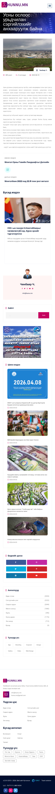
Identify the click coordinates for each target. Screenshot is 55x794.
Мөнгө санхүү (11, 609)
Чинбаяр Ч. (41, 70)
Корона (17, 752)
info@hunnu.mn (27, 293)
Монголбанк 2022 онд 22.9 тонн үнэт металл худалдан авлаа (27, 182)
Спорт (20, 734)
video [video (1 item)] (19, 651)
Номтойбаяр (23, 756)
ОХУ (41, 756)
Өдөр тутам (10, 596)
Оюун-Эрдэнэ (30, 752)
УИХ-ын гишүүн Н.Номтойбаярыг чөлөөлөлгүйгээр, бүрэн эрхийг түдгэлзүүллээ (24, 231)
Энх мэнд (9, 621)
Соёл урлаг (6, 738)
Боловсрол (6, 734)
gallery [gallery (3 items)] (10, 651)
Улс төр (7, 752)
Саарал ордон (11, 604)
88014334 (17, 785)
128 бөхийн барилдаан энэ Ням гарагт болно (23, 441)
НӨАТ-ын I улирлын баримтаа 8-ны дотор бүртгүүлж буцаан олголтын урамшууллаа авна (26, 405)
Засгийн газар (10, 761)
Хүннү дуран (10, 617)
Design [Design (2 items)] (39, 645)
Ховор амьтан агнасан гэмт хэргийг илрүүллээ (23, 540)
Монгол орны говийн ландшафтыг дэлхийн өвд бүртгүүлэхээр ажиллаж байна (27, 163)
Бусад (8, 625)
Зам (33, 756)
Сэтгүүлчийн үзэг (12, 600)
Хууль (8, 613)
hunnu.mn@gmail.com (18, 695)
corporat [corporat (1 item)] (29, 645)
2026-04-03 (12, 409)
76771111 (10, 785)
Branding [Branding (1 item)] (18, 645)
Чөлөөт (5, 742)
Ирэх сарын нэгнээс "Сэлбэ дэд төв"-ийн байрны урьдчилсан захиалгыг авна (25, 511)
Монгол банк (9, 756)
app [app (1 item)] (9, 645)
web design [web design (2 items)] (29, 651)
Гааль (41, 752)
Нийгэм (20, 738)
